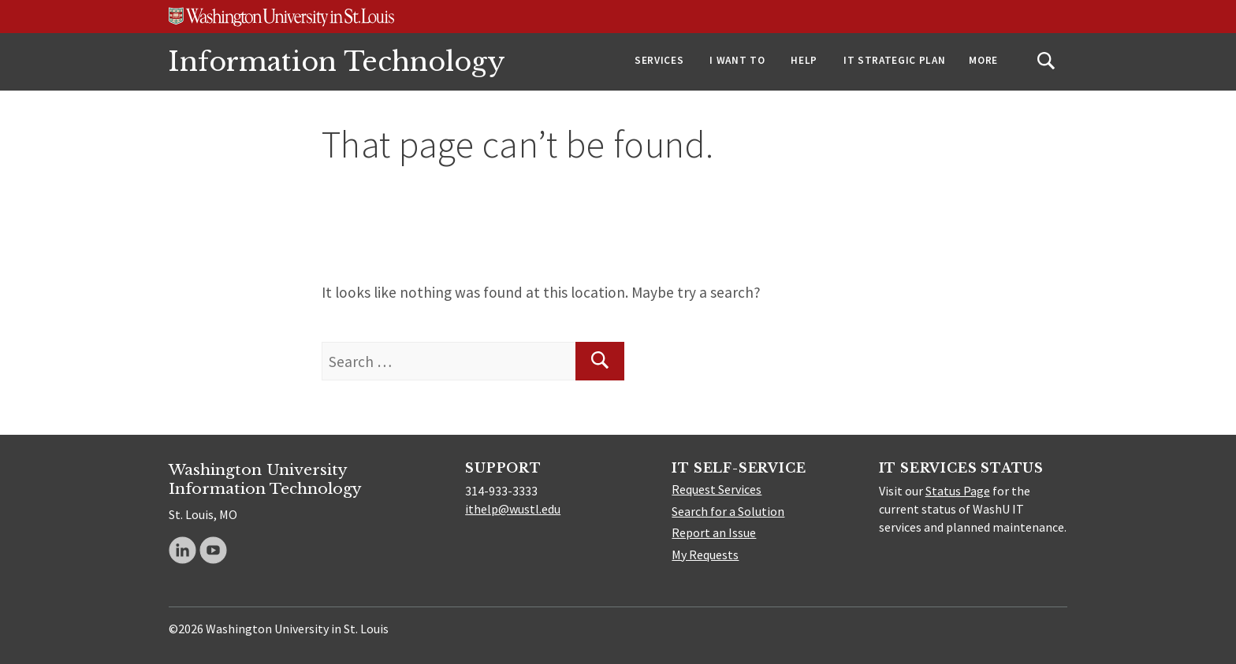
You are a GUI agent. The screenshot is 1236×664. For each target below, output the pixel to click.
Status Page (957, 491)
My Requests (705, 554)
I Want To (737, 60)
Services (659, 60)
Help (804, 60)
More (983, 60)
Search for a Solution (728, 511)
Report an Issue (714, 532)
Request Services (716, 489)
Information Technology (337, 62)
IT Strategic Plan (894, 60)
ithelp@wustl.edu (512, 509)
